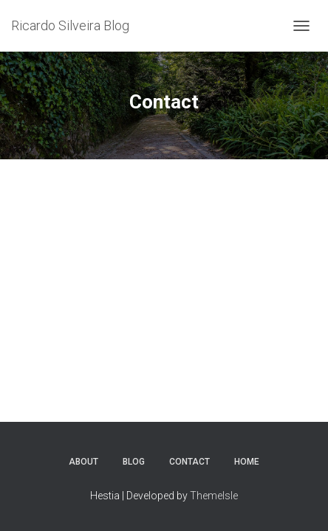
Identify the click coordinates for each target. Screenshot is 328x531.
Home (246, 462)
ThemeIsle (214, 496)
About (83, 462)
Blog (134, 462)
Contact (189, 462)
